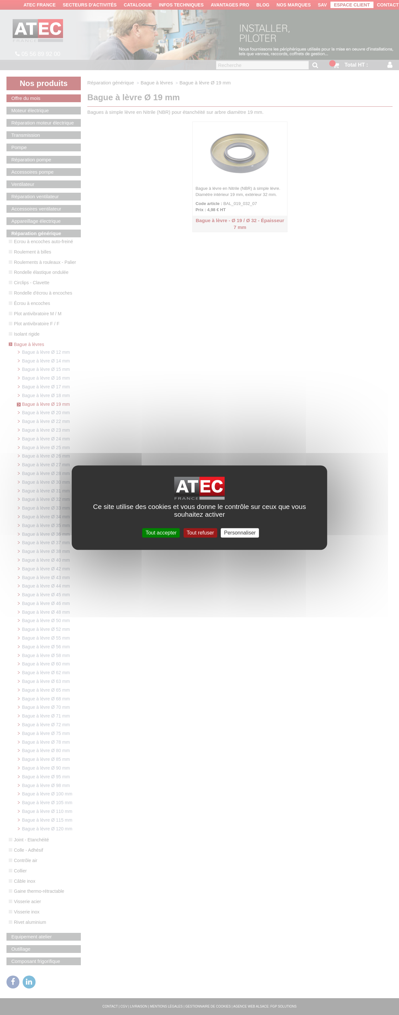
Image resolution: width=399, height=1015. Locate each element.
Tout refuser (200, 532)
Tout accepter (161, 532)
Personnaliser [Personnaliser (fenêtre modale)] (240, 532)
